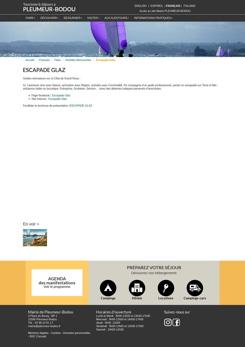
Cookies (56, 333)
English (140, 5)
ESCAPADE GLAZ (81, 105)
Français (44, 60)
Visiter (93, 18)
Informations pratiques (153, 18)
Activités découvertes (78, 60)
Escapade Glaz (61, 95)
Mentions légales (38, 333)
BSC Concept (38, 336)
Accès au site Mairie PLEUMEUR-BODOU (165, 11)
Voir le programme (57, 286)
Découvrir (49, 18)
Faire (30, 18)
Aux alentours (116, 18)
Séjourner (72, 18)
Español (156, 5)
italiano (189, 5)
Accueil (30, 60)
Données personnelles (76, 333)
